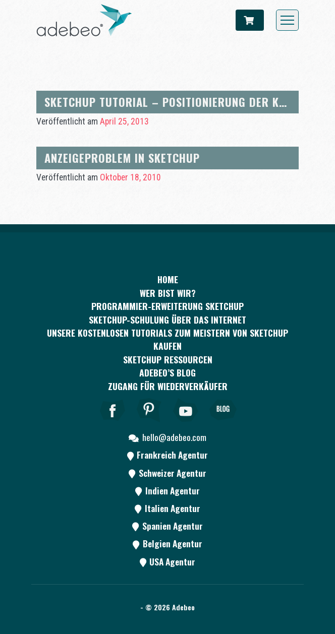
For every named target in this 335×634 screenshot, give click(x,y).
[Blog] (223, 423)
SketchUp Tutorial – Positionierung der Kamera (178, 101)
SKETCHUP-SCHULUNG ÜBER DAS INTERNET (167, 319)
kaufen (167, 345)
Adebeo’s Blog (167, 372)
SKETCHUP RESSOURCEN (167, 359)
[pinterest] (149, 423)
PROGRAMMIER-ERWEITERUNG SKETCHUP (167, 305)
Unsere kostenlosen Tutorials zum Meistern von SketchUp (167, 332)
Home (167, 279)
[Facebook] (112, 423)
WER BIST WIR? (168, 292)
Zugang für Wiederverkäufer (168, 386)
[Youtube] (186, 423)
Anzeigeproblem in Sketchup (122, 157)
